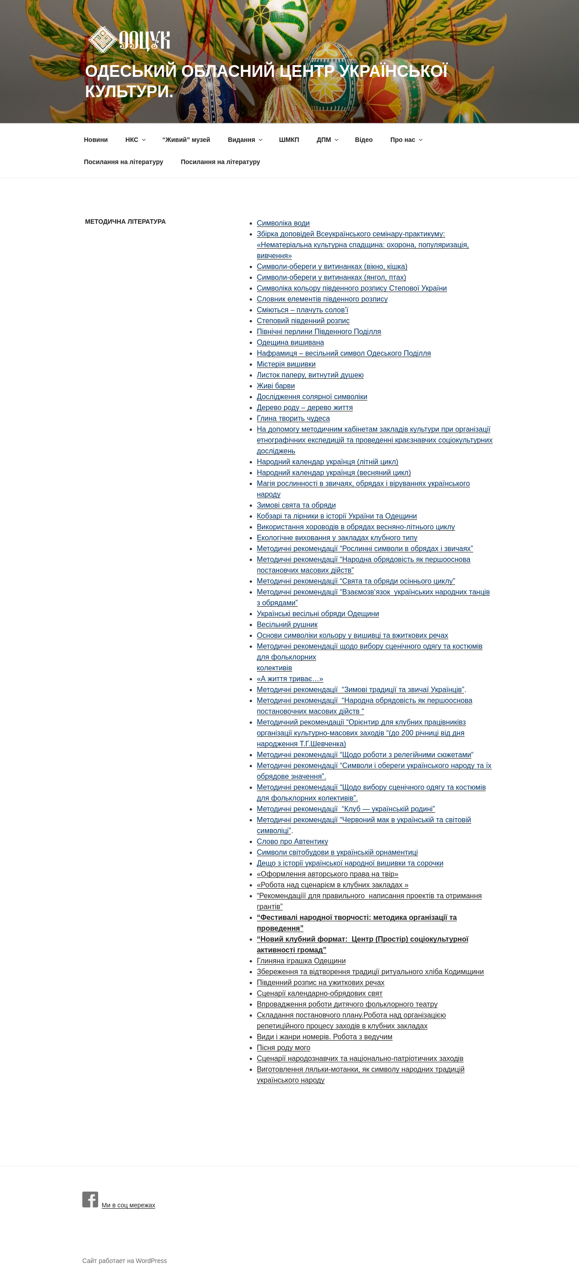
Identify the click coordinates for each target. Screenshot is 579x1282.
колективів (274, 668)
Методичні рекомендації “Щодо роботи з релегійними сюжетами (364, 755)
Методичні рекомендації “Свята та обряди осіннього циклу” (356, 581)
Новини (96, 139)
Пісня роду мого (284, 1047)
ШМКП (289, 139)
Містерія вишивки (286, 364)
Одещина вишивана (290, 342)
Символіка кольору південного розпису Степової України (352, 288)
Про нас (407, 139)
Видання (246, 139)
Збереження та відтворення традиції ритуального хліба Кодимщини (370, 972)
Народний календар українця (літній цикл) (328, 462)
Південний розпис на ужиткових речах (320, 982)
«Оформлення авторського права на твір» (328, 874)
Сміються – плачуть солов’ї (303, 310)
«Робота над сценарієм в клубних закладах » (332, 885)
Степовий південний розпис (303, 321)
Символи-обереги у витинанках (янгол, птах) (331, 277)
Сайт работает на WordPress (124, 1260)
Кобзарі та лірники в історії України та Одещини (337, 516)
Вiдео (364, 139)
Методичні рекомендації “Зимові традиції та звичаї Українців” (361, 689)
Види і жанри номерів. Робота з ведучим (325, 1037)
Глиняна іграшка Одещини (301, 961)
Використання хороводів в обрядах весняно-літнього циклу (356, 527)
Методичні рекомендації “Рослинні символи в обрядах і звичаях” (365, 548)
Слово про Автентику (292, 841)
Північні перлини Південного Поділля (319, 331)
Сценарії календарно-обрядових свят (320, 993)
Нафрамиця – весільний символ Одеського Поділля (344, 353)
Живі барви (276, 386)
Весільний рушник (287, 624)
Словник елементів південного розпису (322, 299)
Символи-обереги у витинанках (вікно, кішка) (332, 266)
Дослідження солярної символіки (312, 397)
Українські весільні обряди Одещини (318, 613)
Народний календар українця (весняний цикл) (334, 472)
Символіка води (283, 223)
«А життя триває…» (290, 679)
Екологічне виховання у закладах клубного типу (337, 538)
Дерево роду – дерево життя (305, 407)
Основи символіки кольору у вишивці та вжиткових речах (352, 635)
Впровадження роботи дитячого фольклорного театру (347, 1004)
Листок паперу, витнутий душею (310, 375)
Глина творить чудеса (293, 418)
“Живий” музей (186, 139)
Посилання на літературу (123, 161)
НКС (136, 139)
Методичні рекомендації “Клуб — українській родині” (346, 809)
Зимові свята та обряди (296, 505)
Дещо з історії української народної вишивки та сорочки (350, 863)
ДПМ (328, 139)
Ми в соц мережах (118, 1205)
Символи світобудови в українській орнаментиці (337, 852)
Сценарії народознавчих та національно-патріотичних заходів (360, 1058)
